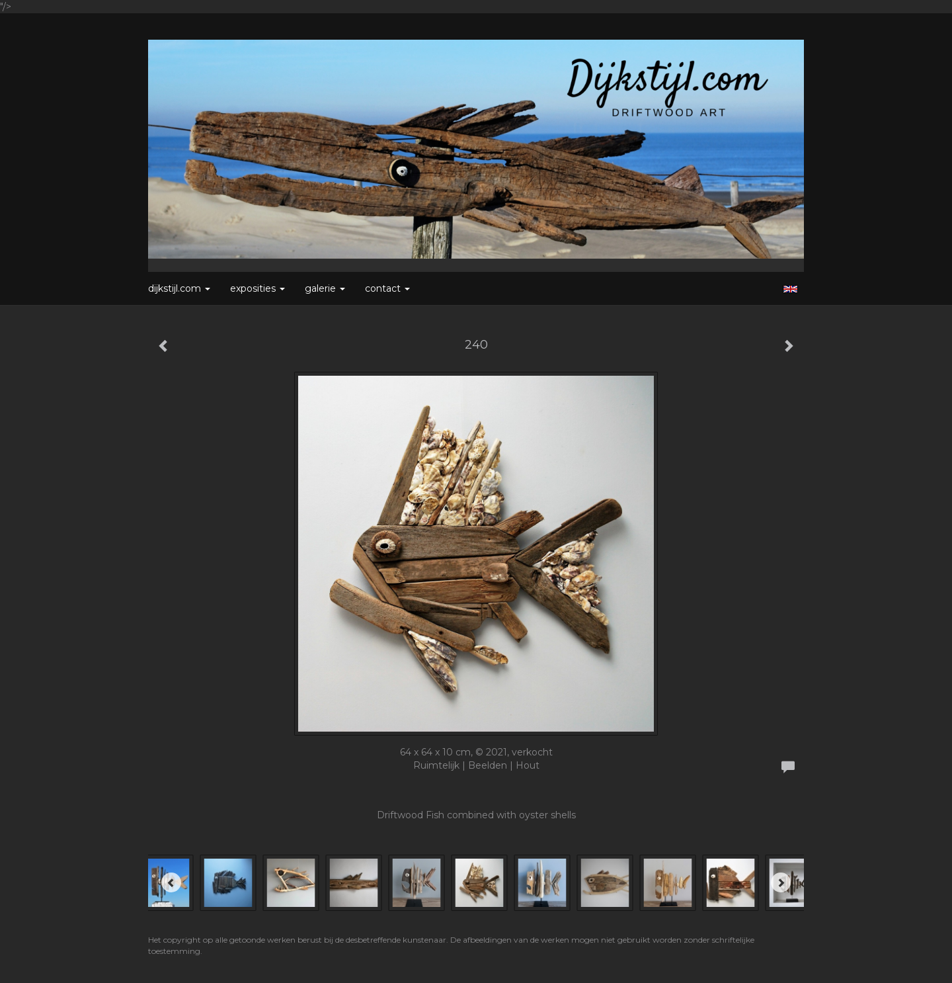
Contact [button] (387, 288)
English (790, 289)
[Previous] (171, 882)
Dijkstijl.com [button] (179, 288)
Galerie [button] (325, 288)
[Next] (781, 882)
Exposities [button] (257, 288)
